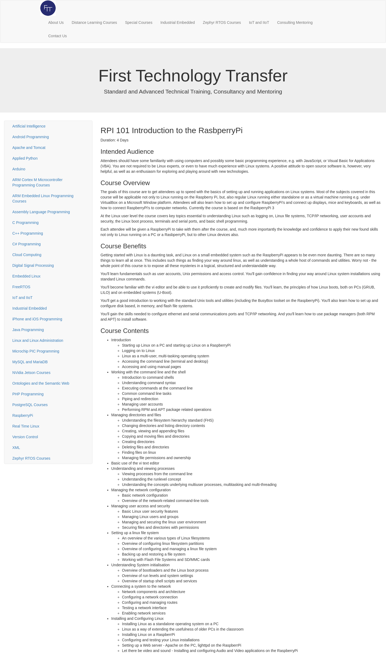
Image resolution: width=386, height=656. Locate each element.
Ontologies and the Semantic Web (40, 383)
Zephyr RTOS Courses (222, 22)
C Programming (25, 222)
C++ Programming (27, 233)
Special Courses (138, 22)
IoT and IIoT (259, 22)
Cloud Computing (26, 255)
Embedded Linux (26, 276)
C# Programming (26, 244)
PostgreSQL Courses (30, 405)
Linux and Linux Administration (37, 340)
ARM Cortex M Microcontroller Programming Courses (37, 182)
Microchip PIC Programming (35, 351)
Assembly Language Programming (41, 212)
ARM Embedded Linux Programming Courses (42, 198)
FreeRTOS (21, 287)
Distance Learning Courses (94, 22)
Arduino (18, 169)
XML (16, 447)
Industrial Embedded (177, 22)
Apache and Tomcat (29, 147)
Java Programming (28, 330)
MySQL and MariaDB (30, 362)
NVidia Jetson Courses (31, 372)
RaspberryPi (22, 415)
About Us (56, 22)
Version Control (25, 437)
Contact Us (57, 36)
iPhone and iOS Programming (37, 319)
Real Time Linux (25, 426)
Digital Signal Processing (33, 265)
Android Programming (30, 137)
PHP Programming (27, 394)
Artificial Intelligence (29, 126)
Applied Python (25, 158)
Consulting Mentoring (295, 22)
